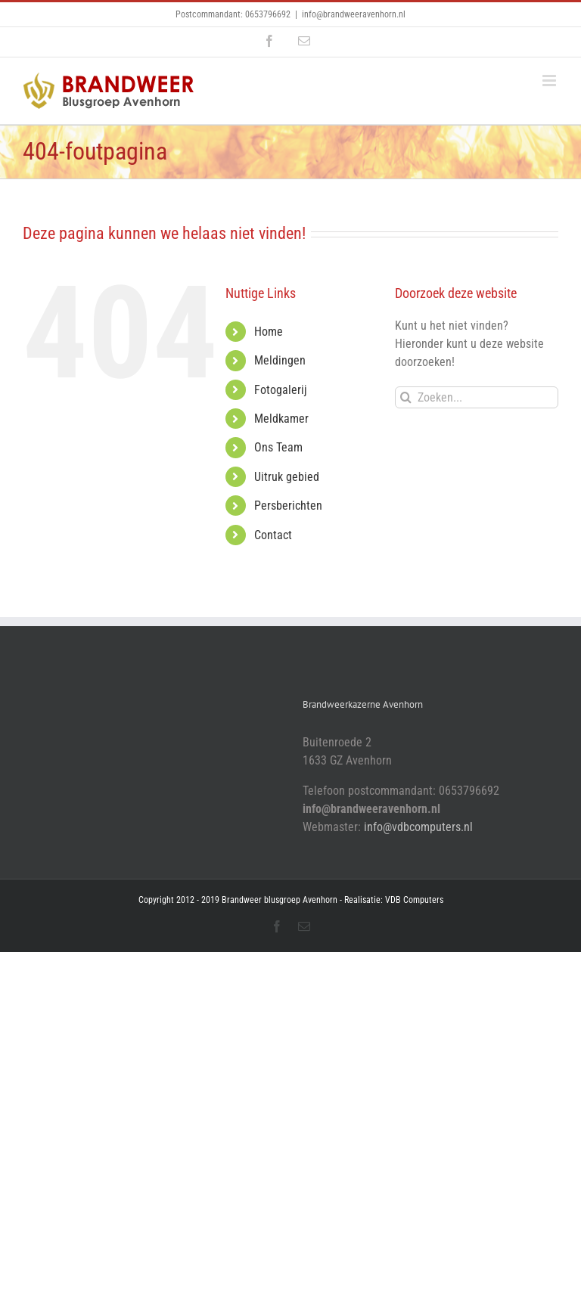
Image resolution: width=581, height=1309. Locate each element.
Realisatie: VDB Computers (393, 900)
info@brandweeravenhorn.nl (353, 14)
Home (268, 331)
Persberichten (288, 505)
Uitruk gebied (286, 477)
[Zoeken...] (476, 397)
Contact (273, 535)
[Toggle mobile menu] (550, 80)
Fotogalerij (280, 390)
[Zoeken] (406, 397)
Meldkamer (281, 418)
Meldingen (280, 360)
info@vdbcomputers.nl (418, 827)
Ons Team (278, 447)
